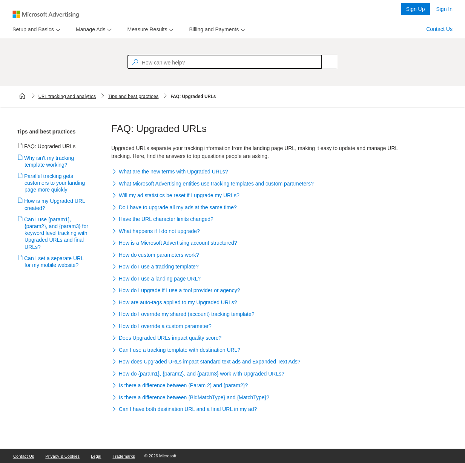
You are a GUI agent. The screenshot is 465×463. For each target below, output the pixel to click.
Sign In (444, 9)
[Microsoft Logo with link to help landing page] (45, 14)
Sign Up (415, 9)
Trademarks (124, 456)
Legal (96, 456)
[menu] (35, 30)
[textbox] (225, 62)
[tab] (31, 30)
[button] (255, 172)
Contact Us (439, 29)
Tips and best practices (133, 96)
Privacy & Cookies (62, 456)
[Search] (325, 62)
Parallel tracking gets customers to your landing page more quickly (55, 183)
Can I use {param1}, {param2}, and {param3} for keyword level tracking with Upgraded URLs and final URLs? (56, 233)
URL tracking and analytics (67, 96)
